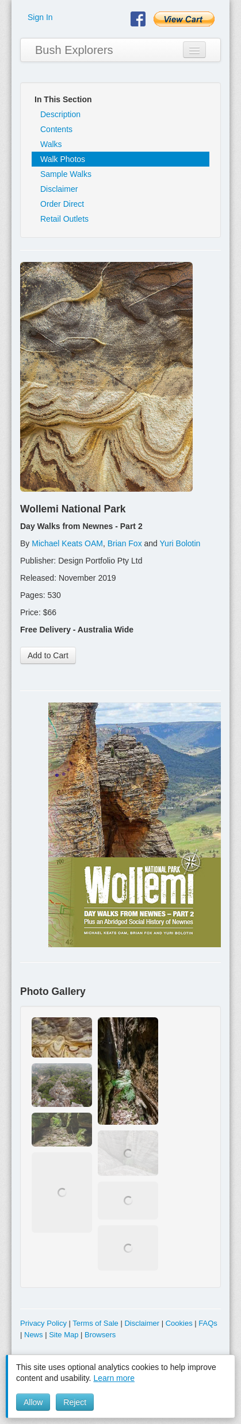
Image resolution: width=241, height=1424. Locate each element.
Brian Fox (125, 543)
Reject (74, 1402)
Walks (51, 144)
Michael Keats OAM (67, 543)
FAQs (207, 1323)
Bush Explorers (74, 50)
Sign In (40, 17)
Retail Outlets (64, 218)
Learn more (114, 1378)
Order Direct (62, 204)
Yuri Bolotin (180, 543)
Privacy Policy (43, 1323)
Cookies (179, 1323)
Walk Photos (62, 159)
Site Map (63, 1334)
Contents (56, 129)
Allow (33, 1402)
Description (60, 114)
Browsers (100, 1334)
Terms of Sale (95, 1323)
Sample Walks (65, 174)
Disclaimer (59, 189)
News (33, 1334)
